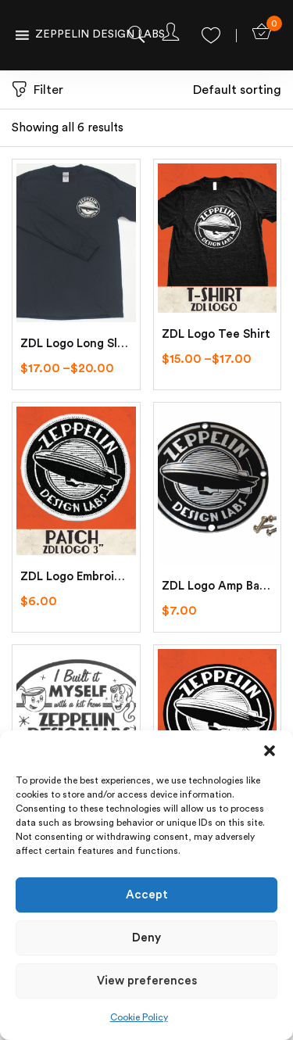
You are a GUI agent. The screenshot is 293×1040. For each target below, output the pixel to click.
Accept (147, 895)
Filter (37, 90)
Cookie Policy (139, 1017)
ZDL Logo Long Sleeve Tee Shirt (76, 344)
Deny (146, 938)
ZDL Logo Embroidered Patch (76, 577)
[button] (269, 750)
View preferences (147, 981)
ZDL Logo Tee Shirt (216, 334)
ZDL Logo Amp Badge (217, 586)
